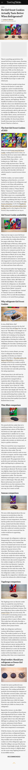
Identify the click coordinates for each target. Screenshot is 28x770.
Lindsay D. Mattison (8, 19)
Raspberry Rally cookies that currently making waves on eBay (14, 206)
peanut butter (5, 612)
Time (16, 328)
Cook (2, 7)
